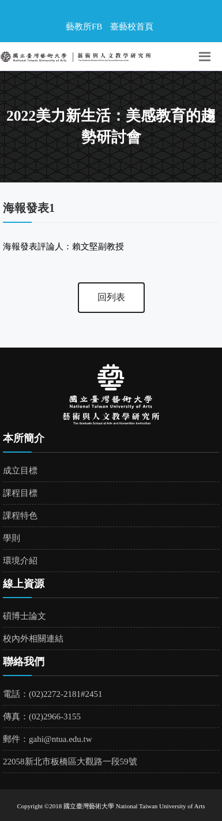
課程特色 (20, 515)
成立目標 (20, 470)
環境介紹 (20, 560)
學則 (11, 538)
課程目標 (20, 493)
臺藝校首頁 (131, 26)
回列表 (111, 297)
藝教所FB (84, 26)
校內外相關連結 (33, 638)
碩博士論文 (24, 616)
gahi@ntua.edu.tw (60, 739)
